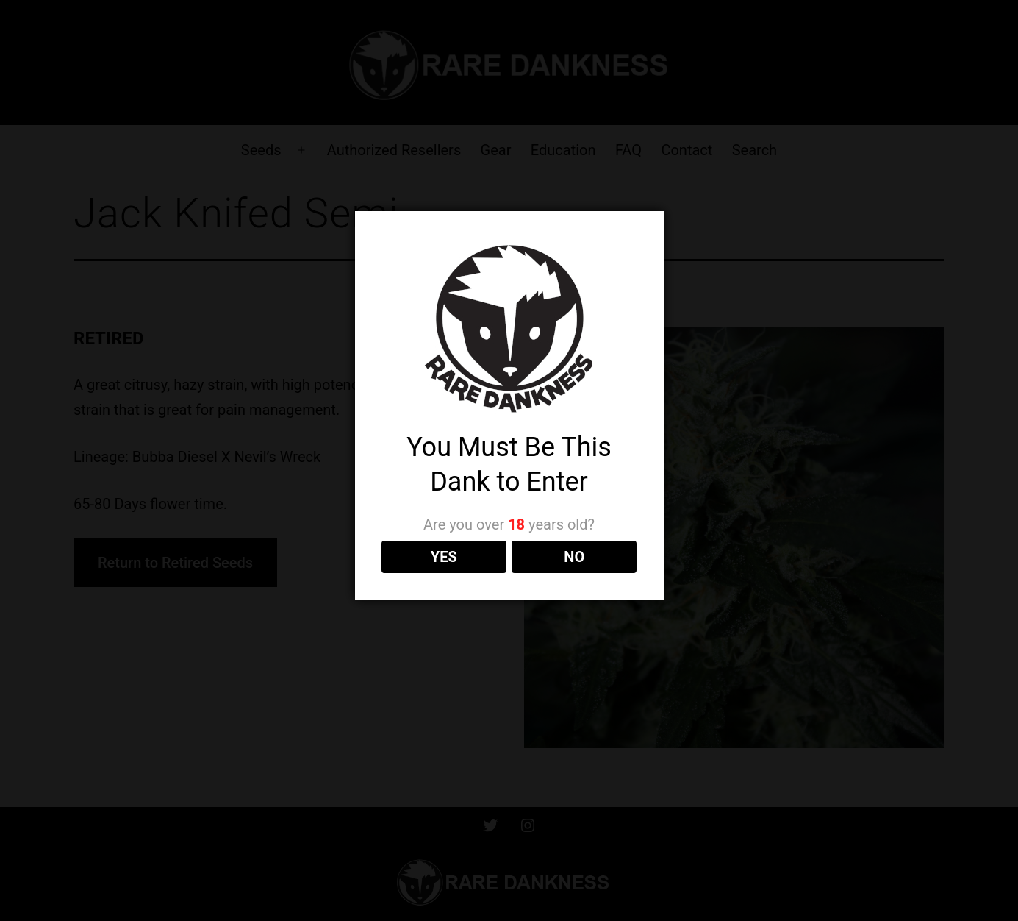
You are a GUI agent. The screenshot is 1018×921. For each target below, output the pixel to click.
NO (574, 557)
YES (444, 557)
